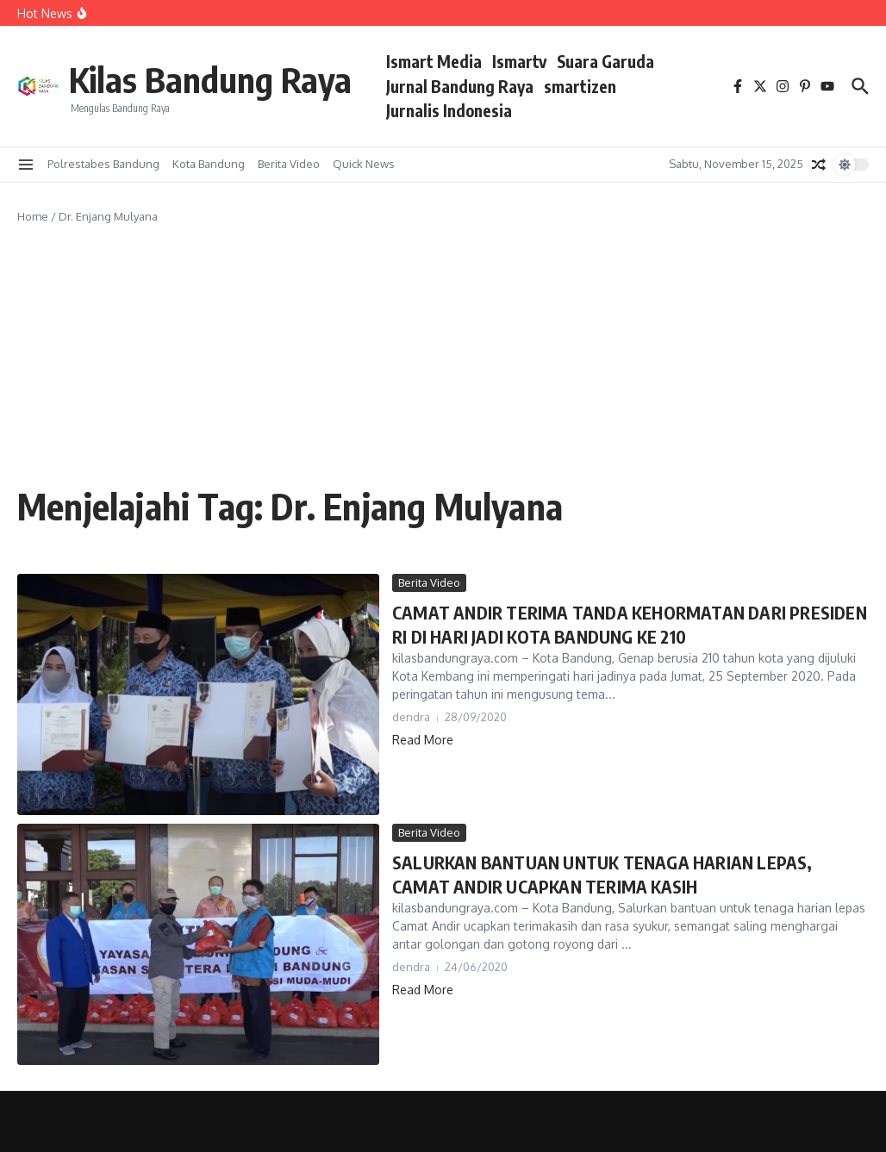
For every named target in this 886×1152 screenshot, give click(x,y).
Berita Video (289, 164)
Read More (422, 739)
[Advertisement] (443, 355)
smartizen (580, 86)
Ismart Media (434, 61)
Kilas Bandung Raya (210, 79)
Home (32, 216)
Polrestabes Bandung (103, 164)
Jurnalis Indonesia (449, 110)
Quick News (364, 164)
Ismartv (519, 61)
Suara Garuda (605, 61)
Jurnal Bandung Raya (459, 86)
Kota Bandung (208, 164)
